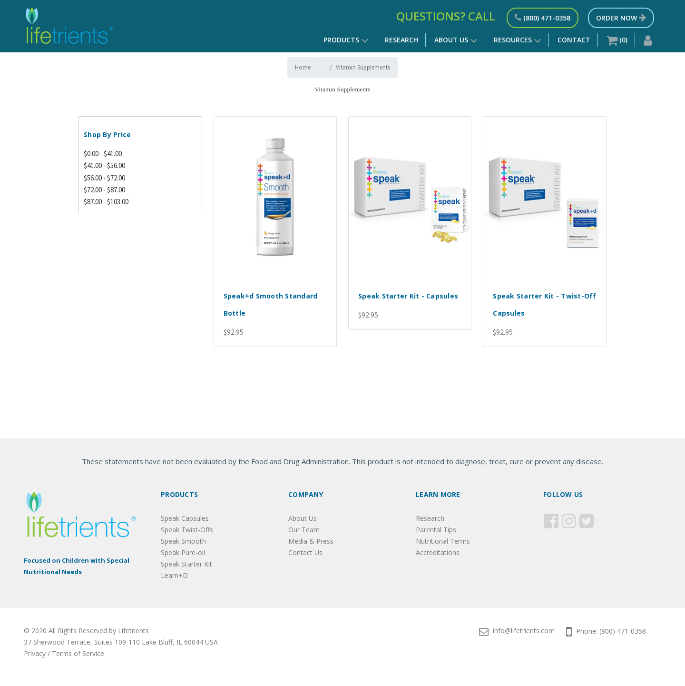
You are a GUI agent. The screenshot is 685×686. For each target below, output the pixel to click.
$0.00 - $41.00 (103, 153)
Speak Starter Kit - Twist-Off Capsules (544, 304)
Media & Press (310, 541)
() (617, 41)
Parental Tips (436, 529)
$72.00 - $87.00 (104, 189)
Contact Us (305, 552)
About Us (456, 39)
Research (401, 39)
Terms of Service (78, 653)
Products (346, 41)
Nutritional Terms (443, 541)
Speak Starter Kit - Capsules (408, 295)
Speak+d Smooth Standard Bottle (271, 304)
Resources (517, 41)
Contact (574, 39)
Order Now (621, 17)
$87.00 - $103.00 (106, 201)
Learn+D (174, 575)
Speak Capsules (185, 518)
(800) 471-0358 (542, 17)
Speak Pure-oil (183, 552)
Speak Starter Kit (186, 563)
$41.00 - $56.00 (104, 165)
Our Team (304, 529)
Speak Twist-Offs (187, 529)
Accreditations (438, 552)
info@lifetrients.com (517, 630)
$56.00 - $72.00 (104, 177)
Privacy (35, 653)
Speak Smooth (183, 541)
